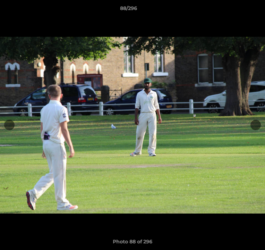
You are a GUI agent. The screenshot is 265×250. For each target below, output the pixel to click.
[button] (240, 10)
